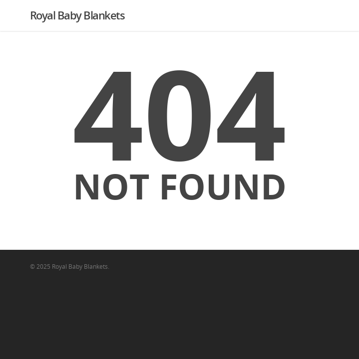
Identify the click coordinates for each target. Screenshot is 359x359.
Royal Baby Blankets (77, 14)
